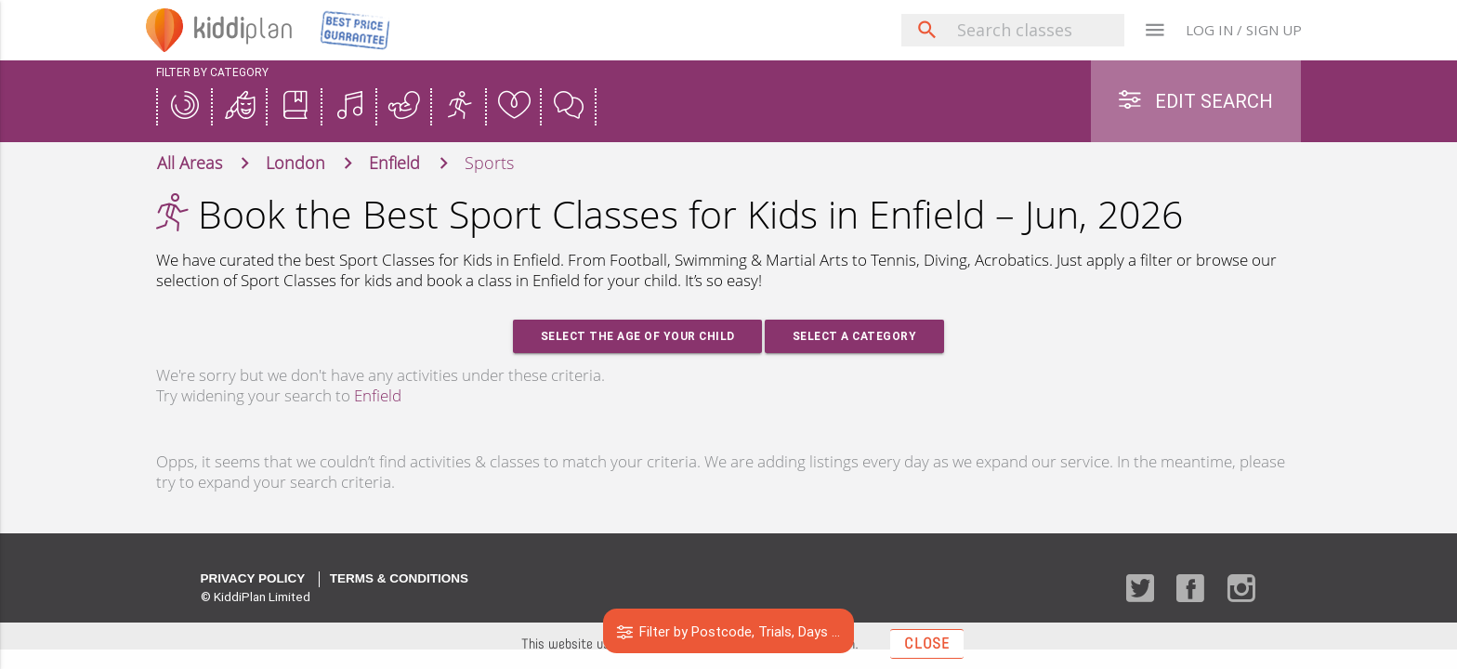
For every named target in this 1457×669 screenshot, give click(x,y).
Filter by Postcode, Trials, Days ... (729, 631)
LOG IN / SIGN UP (1244, 29)
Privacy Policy (253, 579)
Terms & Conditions (399, 579)
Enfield (377, 396)
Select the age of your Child (637, 337)
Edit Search (1196, 100)
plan (244, 29)
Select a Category (855, 337)
